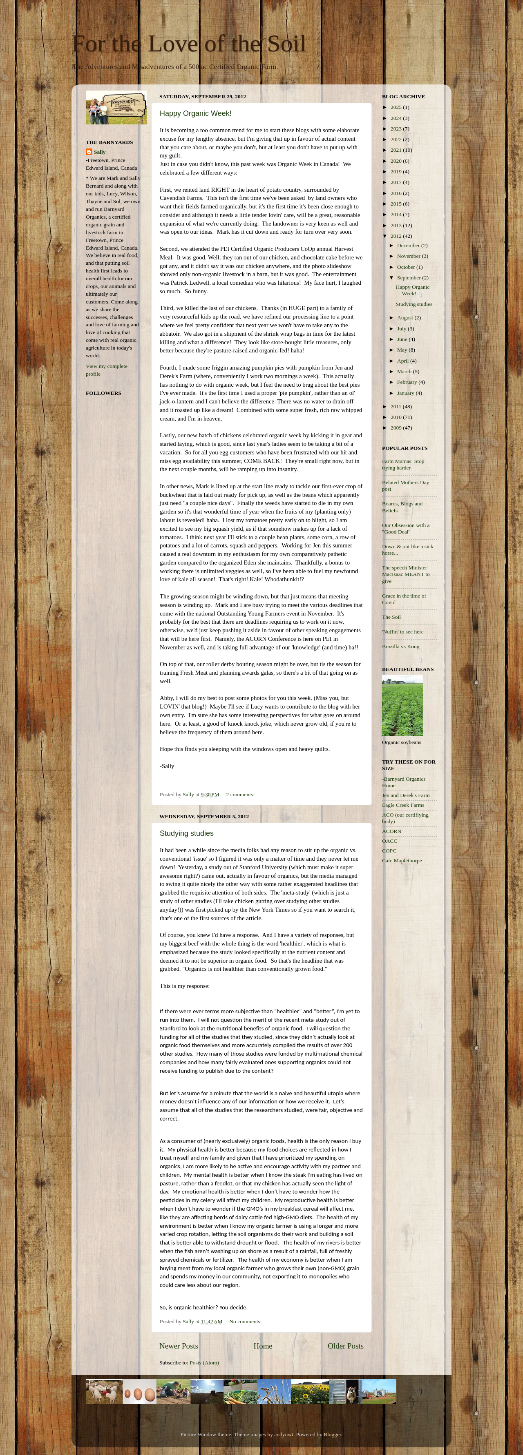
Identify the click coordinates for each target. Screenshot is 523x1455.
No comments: (246, 1321)
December (409, 245)
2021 (397, 150)
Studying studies (187, 833)
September (409, 278)
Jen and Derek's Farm (406, 795)
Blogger (332, 1434)
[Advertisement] (414, 1000)
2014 (397, 214)
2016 (397, 193)
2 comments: (241, 794)
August (405, 317)
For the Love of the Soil (189, 43)
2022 (397, 139)
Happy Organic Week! (196, 113)
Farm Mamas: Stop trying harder (403, 464)
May (403, 350)
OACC (390, 841)
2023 (397, 129)
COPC (389, 851)
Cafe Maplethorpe (402, 860)
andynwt (283, 1434)
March (405, 371)
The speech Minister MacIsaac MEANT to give (406, 574)
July (402, 329)
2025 (397, 107)
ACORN (391, 831)
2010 (397, 417)
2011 (397, 406)
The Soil (391, 617)
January (406, 393)
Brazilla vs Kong (400, 646)
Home (263, 1346)
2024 (397, 118)
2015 (397, 204)
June (403, 339)
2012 (397, 236)
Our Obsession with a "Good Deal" (406, 528)
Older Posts (346, 1346)
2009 (397, 428)
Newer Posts (178, 1346)
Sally (100, 152)
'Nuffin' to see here (403, 632)
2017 (397, 182)
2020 (397, 161)
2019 (397, 171)
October (406, 267)
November (409, 256)
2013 (397, 225)
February (407, 382)
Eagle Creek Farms (403, 805)
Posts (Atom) (204, 1363)
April (403, 361)
